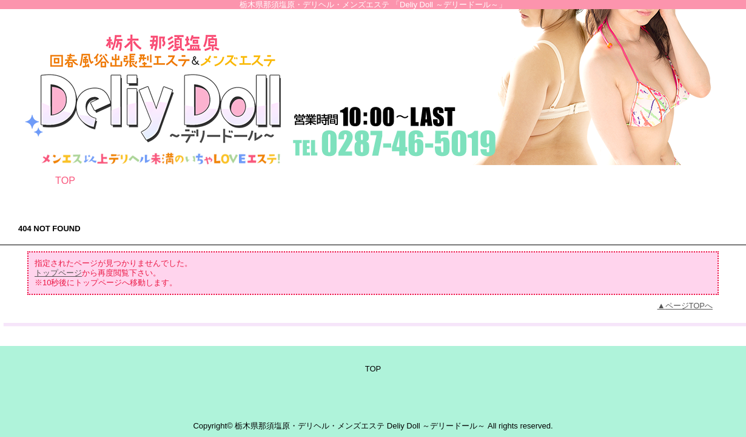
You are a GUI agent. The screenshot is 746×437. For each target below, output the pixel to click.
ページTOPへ (689, 305)
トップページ (58, 272)
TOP (65, 180)
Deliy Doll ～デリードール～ (436, 425)
